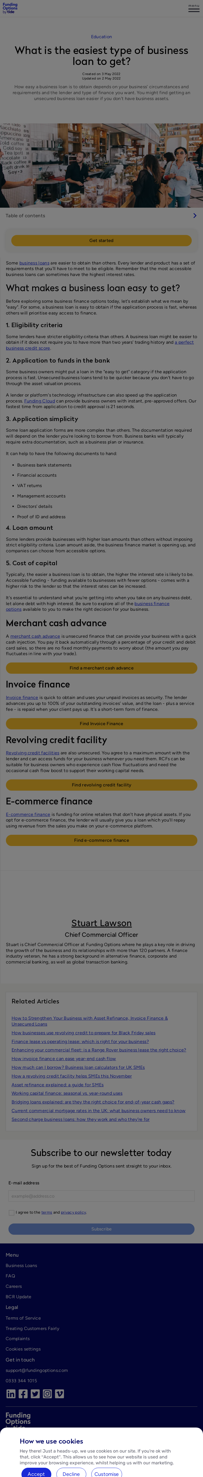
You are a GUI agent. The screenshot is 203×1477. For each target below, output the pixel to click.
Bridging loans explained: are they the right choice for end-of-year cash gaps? (93, 1102)
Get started (101, 240)
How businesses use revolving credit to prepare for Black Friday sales (84, 1032)
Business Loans (21, 1265)
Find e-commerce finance (101, 840)
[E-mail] (101, 1196)
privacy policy (73, 1212)
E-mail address (23, 1183)
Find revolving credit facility (101, 785)
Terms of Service (23, 1318)
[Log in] (194, 8)
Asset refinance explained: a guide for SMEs (57, 1084)
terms (46, 1212)
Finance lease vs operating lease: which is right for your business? (80, 1041)
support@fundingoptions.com (37, 1370)
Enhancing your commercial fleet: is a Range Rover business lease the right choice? (99, 1050)
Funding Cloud (39, 401)
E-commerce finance (28, 814)
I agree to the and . (51, 1212)
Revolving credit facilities (32, 753)
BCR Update (18, 1296)
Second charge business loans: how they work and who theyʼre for (81, 1119)
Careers (14, 1286)
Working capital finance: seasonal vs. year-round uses (67, 1093)
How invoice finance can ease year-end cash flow (64, 1058)
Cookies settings (23, 1349)
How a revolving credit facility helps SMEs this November (72, 1076)
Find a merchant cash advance (102, 668)
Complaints (18, 1338)
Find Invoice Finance (101, 723)
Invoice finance (22, 697)
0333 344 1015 (21, 1380)
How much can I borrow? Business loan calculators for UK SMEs (78, 1067)
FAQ (10, 1276)
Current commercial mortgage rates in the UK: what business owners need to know (99, 1110)
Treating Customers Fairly (32, 1328)
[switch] (101, 216)
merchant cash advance (35, 636)
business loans (34, 263)
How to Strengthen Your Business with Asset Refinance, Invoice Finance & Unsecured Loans (90, 1021)
